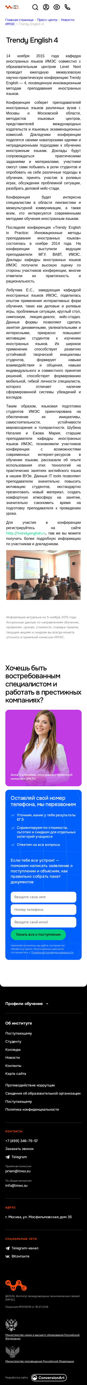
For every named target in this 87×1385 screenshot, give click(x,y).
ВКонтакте (17, 1256)
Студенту (13, 1041)
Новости (12, 1058)
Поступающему (18, 1033)
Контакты (13, 1066)
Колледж (13, 1050)
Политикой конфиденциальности (52, 952)
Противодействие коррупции (30, 1085)
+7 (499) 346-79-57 (21, 1141)
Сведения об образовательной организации (43, 1093)
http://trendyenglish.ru (26, 533)
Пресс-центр (47, 20)
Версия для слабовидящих (56, 7)
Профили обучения (27, 1003)
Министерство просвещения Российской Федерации (39, 1361)
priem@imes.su (18, 1171)
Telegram (16, 1157)
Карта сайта (15, 1074)
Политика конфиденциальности (32, 1109)
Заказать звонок (19, 1149)
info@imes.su (16, 1185)
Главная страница (19, 20)
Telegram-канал (22, 1248)
